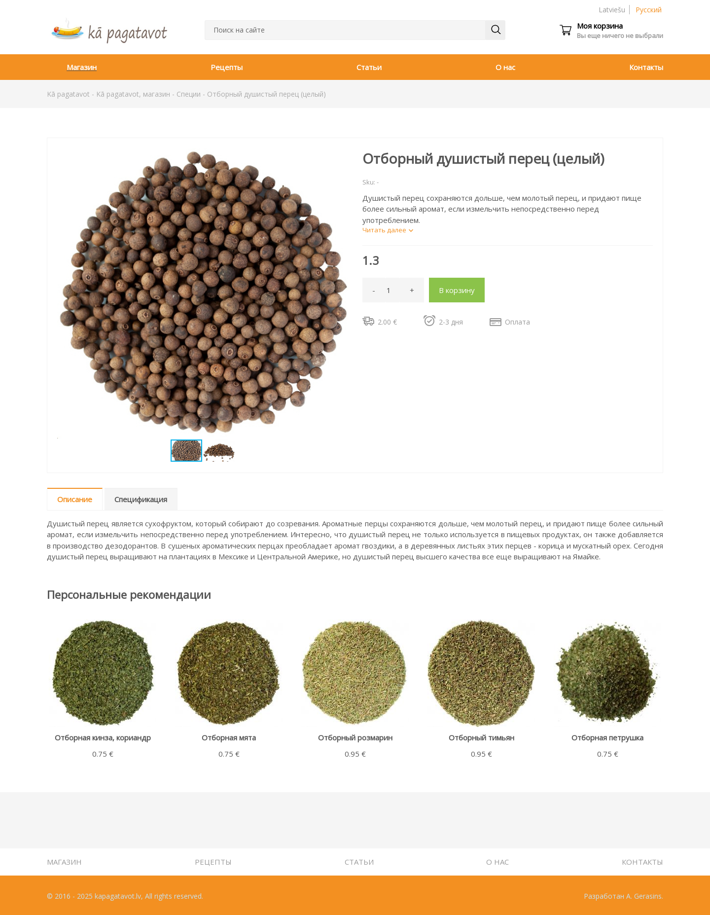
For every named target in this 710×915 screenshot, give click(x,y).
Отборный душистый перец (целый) (266, 94)
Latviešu (612, 9)
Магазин (82, 67)
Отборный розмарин (355, 737)
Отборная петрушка (607, 737)
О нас (505, 67)
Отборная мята (229, 737)
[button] (339, 157)
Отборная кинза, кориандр (103, 737)
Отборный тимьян (481, 737)
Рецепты (227, 67)
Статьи (369, 67)
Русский (649, 9)
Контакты (646, 67)
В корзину (457, 290)
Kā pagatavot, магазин (133, 94)
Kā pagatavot (68, 94)
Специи (189, 94)
